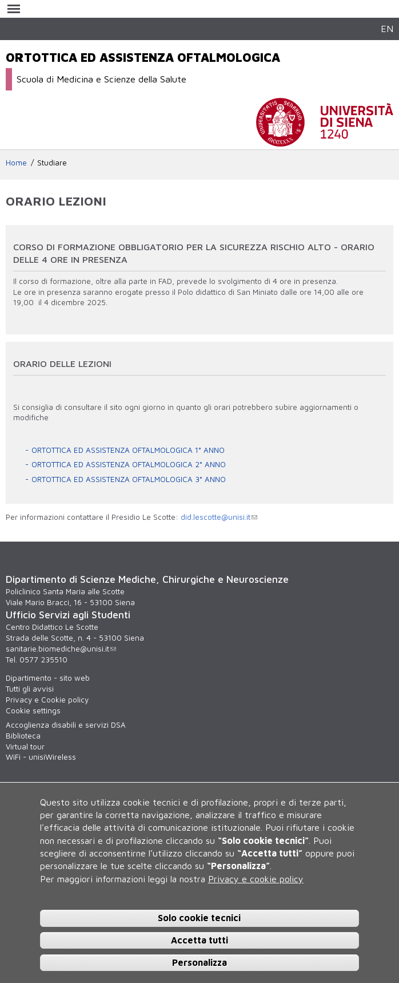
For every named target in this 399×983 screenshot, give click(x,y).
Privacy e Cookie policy (47, 699)
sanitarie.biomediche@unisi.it (61, 648)
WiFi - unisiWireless (41, 756)
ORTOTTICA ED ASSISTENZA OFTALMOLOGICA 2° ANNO (128, 464)
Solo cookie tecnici (199, 918)
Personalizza (199, 962)
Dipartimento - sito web (48, 677)
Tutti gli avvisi (30, 688)
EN (387, 28)
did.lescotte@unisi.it (219, 517)
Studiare (52, 162)
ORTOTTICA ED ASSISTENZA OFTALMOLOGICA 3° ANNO (128, 479)
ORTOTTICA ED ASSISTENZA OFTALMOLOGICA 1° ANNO (128, 450)
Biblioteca (23, 735)
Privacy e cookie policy (256, 879)
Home (16, 162)
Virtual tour (25, 746)
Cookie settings (33, 710)
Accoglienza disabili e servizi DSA (66, 724)
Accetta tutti (199, 940)
